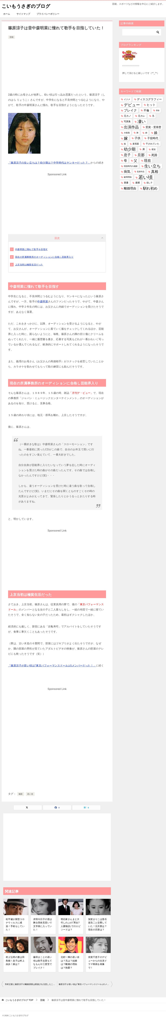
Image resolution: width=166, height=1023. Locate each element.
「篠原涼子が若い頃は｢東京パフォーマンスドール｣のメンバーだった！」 (52, 665)
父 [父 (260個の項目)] (135, 160)
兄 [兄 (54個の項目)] (153, 116)
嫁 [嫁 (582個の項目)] (126, 138)
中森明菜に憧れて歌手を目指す (31, 249)
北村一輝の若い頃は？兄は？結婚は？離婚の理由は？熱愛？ (70, 962)
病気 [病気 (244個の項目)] (127, 171)
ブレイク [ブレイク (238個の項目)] (130, 110)
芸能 (11, 37)
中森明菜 (42, 301)
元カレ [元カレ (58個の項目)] (141, 116)
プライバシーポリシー (48, 14)
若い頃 (30, 794)
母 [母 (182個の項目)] (125, 160)
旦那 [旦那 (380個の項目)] (141, 155)
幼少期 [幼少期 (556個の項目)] (130, 149)
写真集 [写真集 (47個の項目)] (127, 121)
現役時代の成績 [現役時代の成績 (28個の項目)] (130, 166)
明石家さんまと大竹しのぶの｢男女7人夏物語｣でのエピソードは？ (71, 924)
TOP (19, 1000)
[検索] (141, 32)
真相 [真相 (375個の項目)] (154, 172)
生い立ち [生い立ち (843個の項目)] (152, 166)
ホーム (6, 14)
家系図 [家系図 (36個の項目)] (136, 144)
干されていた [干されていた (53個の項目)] (152, 143)
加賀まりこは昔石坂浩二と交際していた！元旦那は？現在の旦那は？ (97, 924)
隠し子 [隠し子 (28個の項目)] (149, 183)
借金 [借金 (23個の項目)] (158, 110)
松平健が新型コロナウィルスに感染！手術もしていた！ (15, 924)
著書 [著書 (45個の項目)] (126, 182)
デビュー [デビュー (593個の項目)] (132, 105)
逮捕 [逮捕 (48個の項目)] (137, 182)
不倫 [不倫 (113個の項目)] (146, 110)
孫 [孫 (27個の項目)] (125, 144)
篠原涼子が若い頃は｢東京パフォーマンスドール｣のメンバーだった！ (86, 984)
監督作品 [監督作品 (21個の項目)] (140, 172)
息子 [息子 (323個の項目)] (127, 155)
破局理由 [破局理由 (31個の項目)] (128, 177)
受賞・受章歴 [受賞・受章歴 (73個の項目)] (153, 127)
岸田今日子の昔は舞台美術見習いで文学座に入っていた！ (42, 924)
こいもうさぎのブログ (27, 5)
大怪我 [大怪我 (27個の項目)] (127, 133)
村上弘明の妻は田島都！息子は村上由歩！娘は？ (15, 960)
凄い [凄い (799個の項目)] (141, 121)
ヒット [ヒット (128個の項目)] (151, 104)
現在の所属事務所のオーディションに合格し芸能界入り (44, 257)
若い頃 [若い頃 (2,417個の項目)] (145, 177)
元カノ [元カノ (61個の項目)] (127, 116)
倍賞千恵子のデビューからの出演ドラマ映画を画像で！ (97, 962)
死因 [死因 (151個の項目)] (154, 155)
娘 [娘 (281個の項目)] (155, 133)
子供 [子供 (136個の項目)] (137, 138)
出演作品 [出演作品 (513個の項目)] (131, 127)
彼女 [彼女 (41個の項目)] (154, 149)
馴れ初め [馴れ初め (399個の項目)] (150, 188)
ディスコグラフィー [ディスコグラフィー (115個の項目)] (149, 99)
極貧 (21, 794)
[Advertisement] (57, 64)
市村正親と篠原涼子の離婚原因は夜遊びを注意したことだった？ (31, 984)
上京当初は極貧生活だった (29, 264)
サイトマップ (23, 14)
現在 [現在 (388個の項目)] (147, 160)
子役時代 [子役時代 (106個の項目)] (152, 138)
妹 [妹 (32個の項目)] (137, 132)
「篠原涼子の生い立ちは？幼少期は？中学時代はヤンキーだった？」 (49, 162)
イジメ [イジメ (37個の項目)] (127, 99)
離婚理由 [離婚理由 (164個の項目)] (130, 188)
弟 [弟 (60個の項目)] (143, 149)
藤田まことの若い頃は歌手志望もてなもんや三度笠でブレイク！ (42, 962)
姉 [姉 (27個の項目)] (146, 133)
